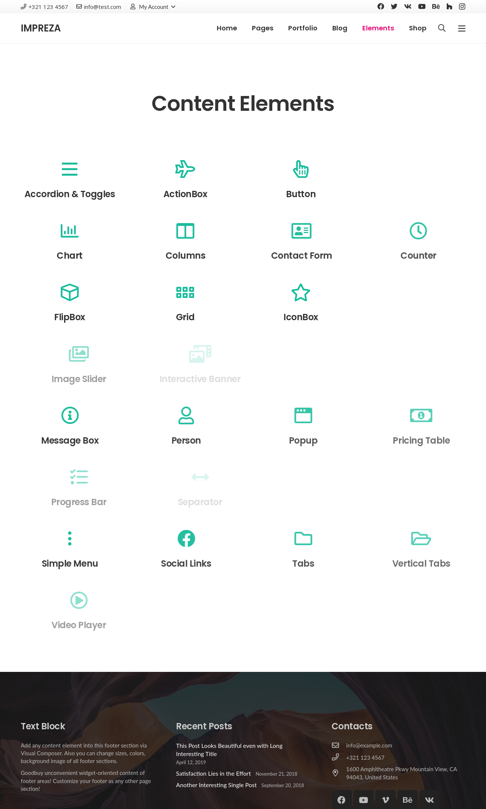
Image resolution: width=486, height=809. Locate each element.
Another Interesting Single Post (216, 784)
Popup (317, 440)
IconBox (301, 317)
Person (196, 440)
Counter (432, 255)
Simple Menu (76, 563)
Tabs (317, 563)
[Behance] (436, 6)
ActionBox (185, 194)
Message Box (75, 440)
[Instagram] (462, 6)
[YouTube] (422, 6)
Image (417, 317)
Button (301, 194)
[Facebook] (380, 6)
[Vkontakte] (408, 6)
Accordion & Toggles (69, 194)
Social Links (196, 563)
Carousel (417, 194)
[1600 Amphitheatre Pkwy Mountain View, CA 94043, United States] (339, 773)
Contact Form (311, 255)
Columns (191, 255)
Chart (73, 255)
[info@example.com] (339, 746)
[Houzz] (449, 6)
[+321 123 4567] (339, 757)
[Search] (442, 28)
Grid (185, 317)
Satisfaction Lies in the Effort (213, 773)
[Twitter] (394, 6)
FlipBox (69, 317)
